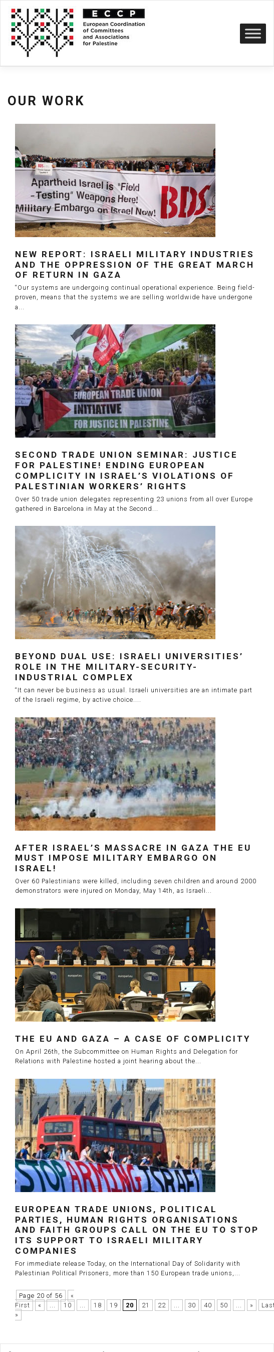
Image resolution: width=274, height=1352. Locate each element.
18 (98, 1305)
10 (68, 1305)
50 (224, 1305)
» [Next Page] (251, 1305)
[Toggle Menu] (253, 33)
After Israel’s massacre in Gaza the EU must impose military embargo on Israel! (133, 858)
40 (208, 1305)
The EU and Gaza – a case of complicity (132, 1039)
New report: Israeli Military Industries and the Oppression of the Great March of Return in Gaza (134, 264)
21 (146, 1305)
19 (114, 1305)
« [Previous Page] (40, 1305)
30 (192, 1305)
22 (162, 1305)
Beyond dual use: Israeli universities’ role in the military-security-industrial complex (129, 666)
